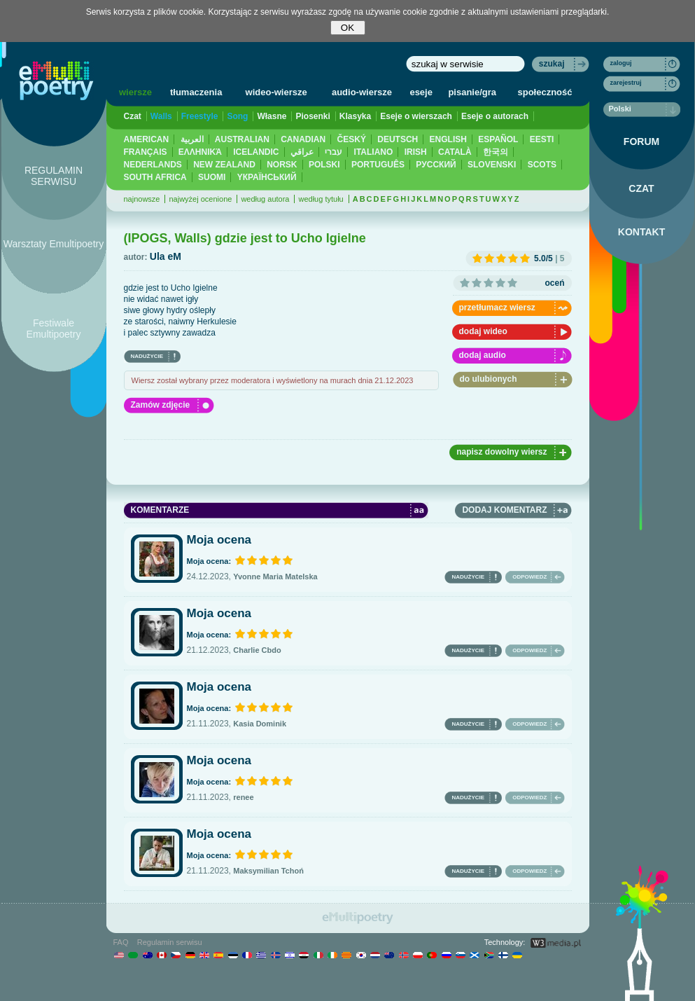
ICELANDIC (256, 152)
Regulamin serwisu (169, 942)
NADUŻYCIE (147, 356)
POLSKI (324, 165)
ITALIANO (373, 152)
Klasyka (355, 116)
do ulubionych (488, 379)
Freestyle (199, 116)
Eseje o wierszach (416, 116)
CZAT (641, 188)
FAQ (121, 942)
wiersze (135, 92)
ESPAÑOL (498, 139)
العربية (192, 139)
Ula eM (165, 256)
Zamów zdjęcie (160, 405)
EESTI (542, 139)
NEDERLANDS (153, 165)
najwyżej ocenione (200, 199)
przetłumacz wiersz (497, 307)
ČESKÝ (351, 139)
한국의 (495, 152)
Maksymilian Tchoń (268, 871)
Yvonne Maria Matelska (275, 576)
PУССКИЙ (436, 165)
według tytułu (320, 199)
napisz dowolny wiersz (501, 452)
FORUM (641, 141)
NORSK (282, 165)
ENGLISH (448, 139)
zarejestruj (626, 82)
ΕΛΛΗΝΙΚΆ (200, 152)
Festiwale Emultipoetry (54, 328)
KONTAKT (641, 231)
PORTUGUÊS (378, 165)
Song (237, 116)
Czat (132, 116)
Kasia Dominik (259, 723)
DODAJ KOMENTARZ (504, 510)
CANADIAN (303, 139)
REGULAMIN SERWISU (53, 176)
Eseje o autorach (494, 116)
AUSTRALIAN (242, 139)
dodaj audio (482, 355)
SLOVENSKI (492, 165)
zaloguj (621, 63)
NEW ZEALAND (224, 165)
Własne (271, 116)
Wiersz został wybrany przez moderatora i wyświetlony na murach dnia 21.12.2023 (273, 380)
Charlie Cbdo (257, 650)
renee (243, 797)
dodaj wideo (483, 331)
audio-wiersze (362, 92)
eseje (421, 92)
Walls (161, 116)
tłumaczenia (196, 92)
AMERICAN (146, 139)
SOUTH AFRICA (155, 177)
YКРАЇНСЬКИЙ (267, 177)
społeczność (545, 92)
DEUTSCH (397, 139)
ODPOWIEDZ (529, 577)
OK (347, 27)
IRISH (416, 152)
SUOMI (211, 177)
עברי (333, 152)
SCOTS (542, 165)
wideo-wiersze (276, 92)
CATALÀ (455, 152)
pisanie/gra (472, 92)
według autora (265, 199)
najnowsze (142, 199)
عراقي (302, 152)
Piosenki (312, 116)
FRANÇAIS (145, 152)
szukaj (552, 64)
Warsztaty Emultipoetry (53, 243)
